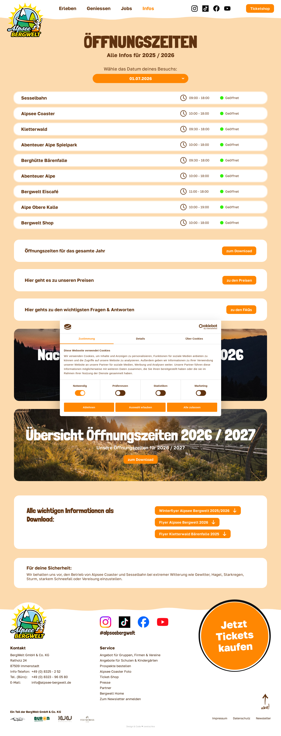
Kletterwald (34, 129)
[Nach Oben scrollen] (265, 702)
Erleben (67, 8)
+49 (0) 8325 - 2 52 (46, 671)
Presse (105, 682)
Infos (148, 8)
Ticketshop (260, 8)
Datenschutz (241, 718)
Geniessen (99, 8)
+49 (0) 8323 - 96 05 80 (50, 677)
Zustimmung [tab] (87, 338)
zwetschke (149, 726)
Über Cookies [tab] (194, 338)
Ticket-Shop (109, 677)
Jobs (126, 8)
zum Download (140, 459)
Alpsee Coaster (38, 113)
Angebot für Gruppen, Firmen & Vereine (130, 655)
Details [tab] (140, 338)
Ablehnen (89, 407)
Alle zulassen (192, 407)
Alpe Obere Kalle (39, 207)
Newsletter (263, 718)
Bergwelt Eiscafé (39, 191)
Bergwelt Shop (37, 222)
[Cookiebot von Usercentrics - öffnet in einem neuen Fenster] (201, 327)
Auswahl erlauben (140, 407)
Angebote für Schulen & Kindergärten (129, 660)
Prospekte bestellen (115, 666)
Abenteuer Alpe (38, 176)
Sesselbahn (34, 98)
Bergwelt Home (112, 693)
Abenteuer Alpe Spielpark (49, 144)
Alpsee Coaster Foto (115, 671)
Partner (105, 688)
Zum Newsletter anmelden (120, 699)
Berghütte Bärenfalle (44, 160)
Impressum (219, 718)
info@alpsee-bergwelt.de (51, 682)
